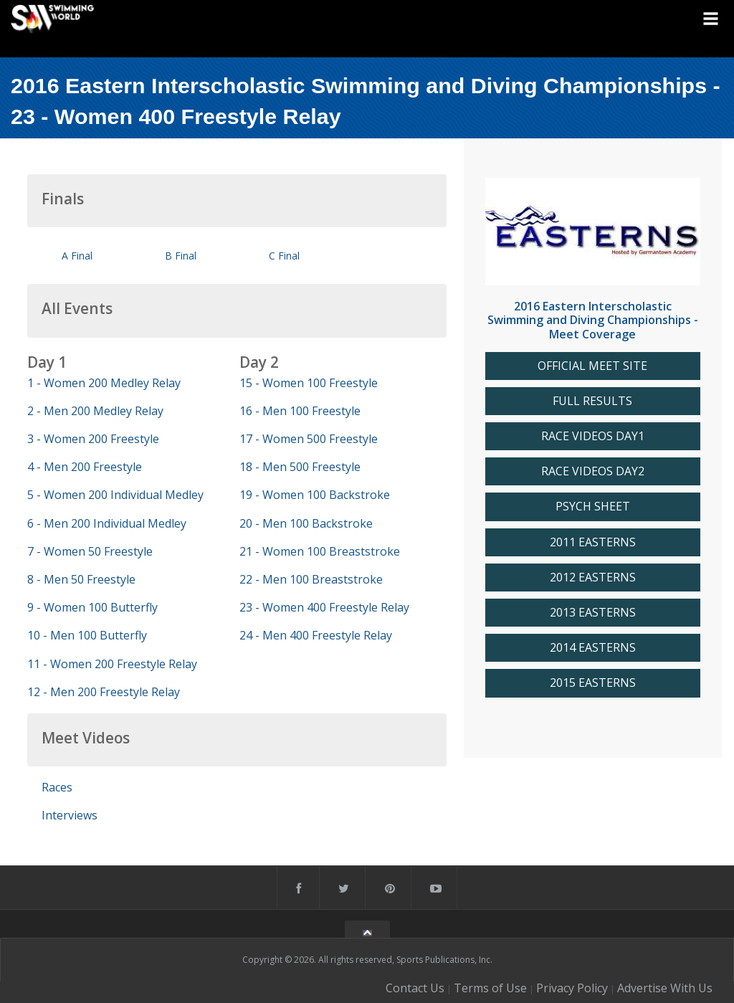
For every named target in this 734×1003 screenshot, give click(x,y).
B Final (180, 255)
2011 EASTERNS (593, 542)
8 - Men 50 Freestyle (81, 579)
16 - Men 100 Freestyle (300, 411)
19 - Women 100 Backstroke (314, 495)
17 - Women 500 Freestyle (308, 439)
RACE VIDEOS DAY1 (592, 436)
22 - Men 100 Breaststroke (311, 579)
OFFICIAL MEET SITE (592, 366)
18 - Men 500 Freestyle (300, 467)
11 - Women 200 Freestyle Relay (112, 664)
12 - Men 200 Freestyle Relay (103, 692)
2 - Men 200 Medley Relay (95, 411)
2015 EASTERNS (593, 683)
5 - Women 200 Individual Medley (115, 495)
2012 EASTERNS (593, 577)
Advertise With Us (664, 988)
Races (57, 787)
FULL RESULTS (592, 401)
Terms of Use (490, 988)
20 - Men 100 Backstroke (306, 523)
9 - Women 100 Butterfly (92, 607)
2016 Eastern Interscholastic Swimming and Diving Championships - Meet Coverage (592, 319)
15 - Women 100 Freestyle (308, 383)
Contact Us (415, 988)
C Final (284, 255)
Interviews (69, 815)
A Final (77, 255)
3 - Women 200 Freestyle (93, 439)
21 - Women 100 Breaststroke (319, 551)
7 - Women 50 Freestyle (90, 551)
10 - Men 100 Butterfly (87, 635)
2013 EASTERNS (593, 612)
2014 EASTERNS (593, 648)
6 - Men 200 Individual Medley (106, 523)
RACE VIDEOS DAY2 (592, 471)
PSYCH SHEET (593, 506)
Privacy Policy (572, 988)
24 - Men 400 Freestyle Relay (315, 635)
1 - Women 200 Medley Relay (104, 383)
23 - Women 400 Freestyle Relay (324, 607)
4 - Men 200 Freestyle (84, 467)
